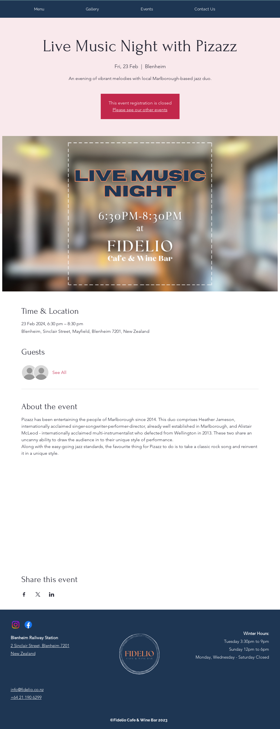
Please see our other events (140, 109)
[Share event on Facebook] (24, 594)
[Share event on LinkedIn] (51, 594)
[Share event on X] (38, 594)
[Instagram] (16, 625)
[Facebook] (28, 625)
